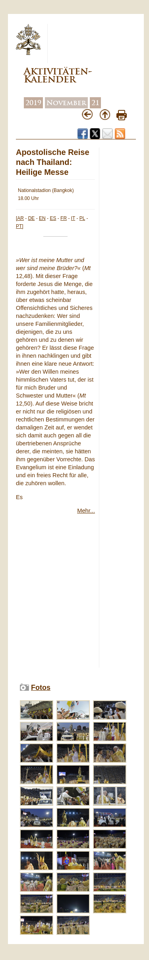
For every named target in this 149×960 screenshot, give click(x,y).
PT (19, 226)
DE (31, 218)
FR (63, 218)
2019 (33, 102)
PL (82, 218)
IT (73, 218)
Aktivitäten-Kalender (58, 75)
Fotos (40, 688)
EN (42, 218)
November (66, 102)
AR (20, 218)
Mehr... (86, 510)
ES (53, 218)
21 (95, 102)
